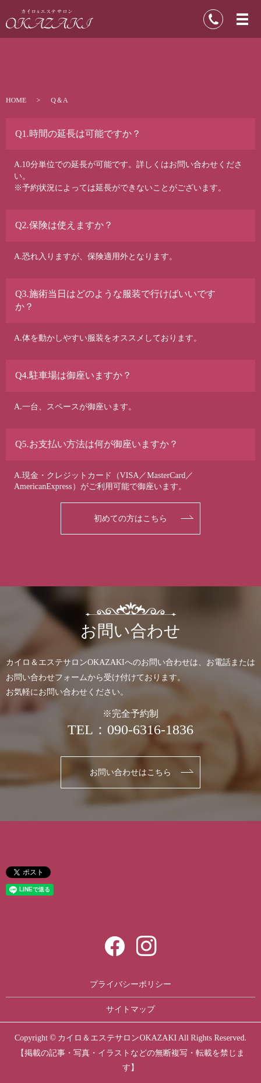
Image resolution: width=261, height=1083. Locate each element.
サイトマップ (130, 1009)
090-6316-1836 (150, 729)
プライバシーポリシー (130, 984)
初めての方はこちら (130, 518)
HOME (16, 100)
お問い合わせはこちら (130, 772)
